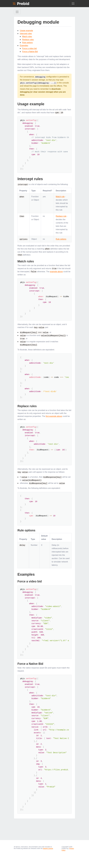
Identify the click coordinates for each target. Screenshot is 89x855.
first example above (54, 415)
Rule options (27, 43)
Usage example (26, 31)
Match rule (60, 196)
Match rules (27, 36)
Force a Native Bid (30, 52)
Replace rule (61, 216)
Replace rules (28, 40)
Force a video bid (29, 48)
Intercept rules (26, 34)
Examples (24, 46)
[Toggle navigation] (73, 3)
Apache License (48, 847)
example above (56, 271)
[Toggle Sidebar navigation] (17, 11)
